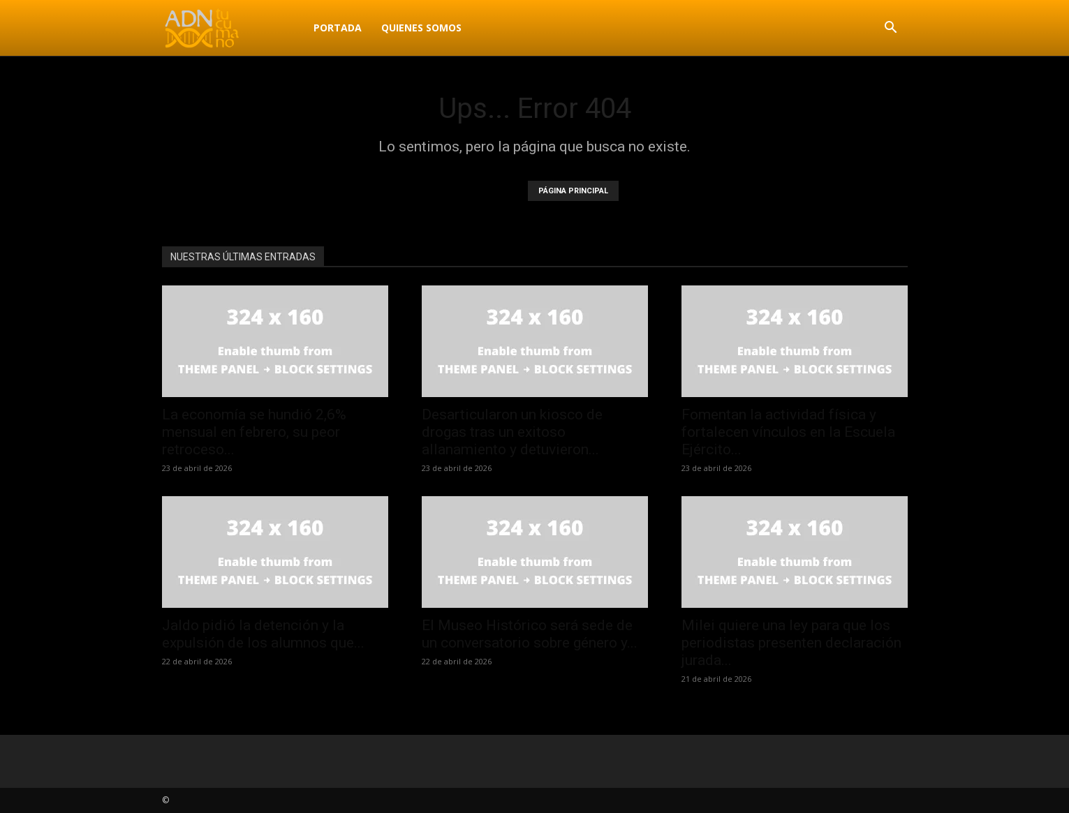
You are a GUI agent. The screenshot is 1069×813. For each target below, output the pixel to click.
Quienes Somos (421, 27)
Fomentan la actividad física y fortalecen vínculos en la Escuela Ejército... (788, 432)
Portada (338, 27)
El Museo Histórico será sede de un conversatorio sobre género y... (529, 634)
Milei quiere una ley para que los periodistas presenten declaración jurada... (791, 643)
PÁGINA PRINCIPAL (573, 190)
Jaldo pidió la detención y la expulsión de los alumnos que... (263, 634)
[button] (891, 29)
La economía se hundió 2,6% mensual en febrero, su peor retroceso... (254, 432)
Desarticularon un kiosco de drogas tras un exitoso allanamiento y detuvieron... (512, 432)
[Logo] (233, 28)
